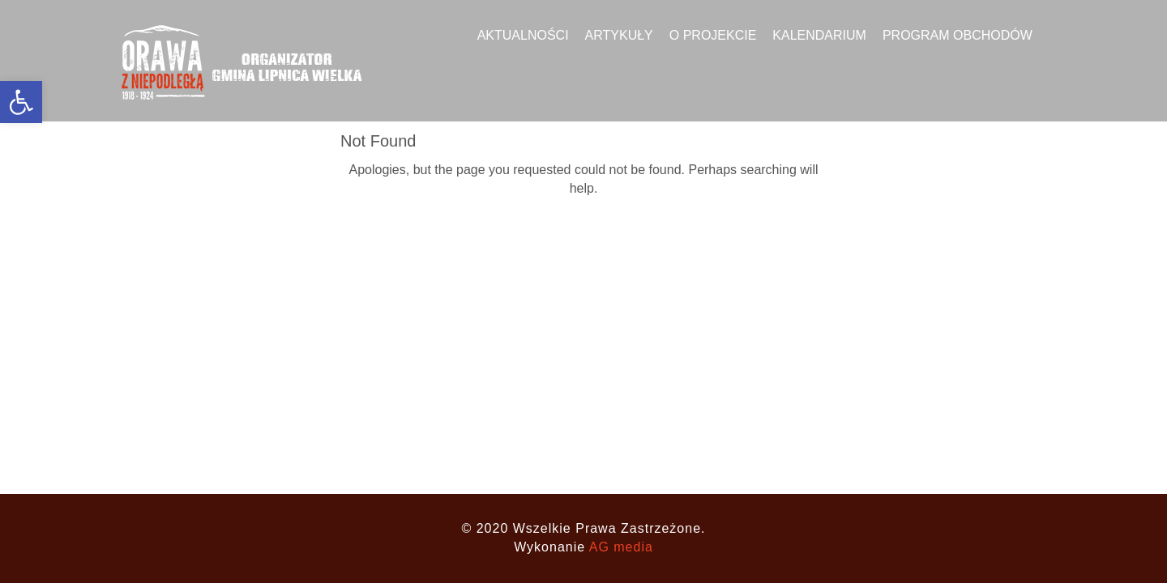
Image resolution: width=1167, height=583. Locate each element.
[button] (21, 102)
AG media (621, 547)
